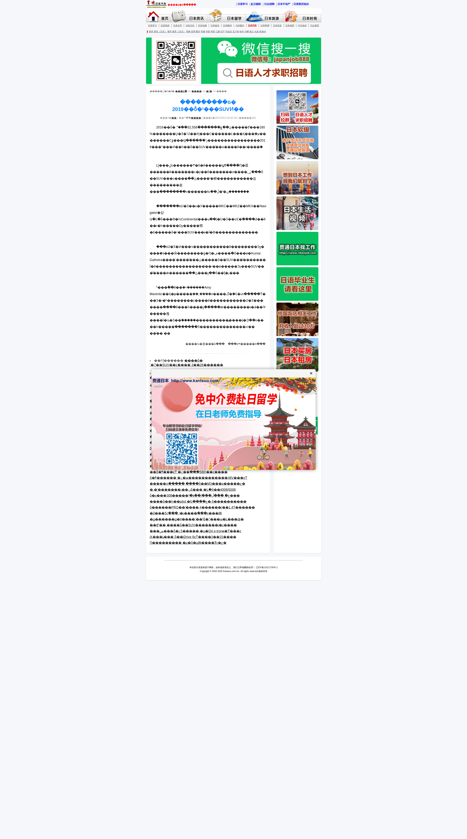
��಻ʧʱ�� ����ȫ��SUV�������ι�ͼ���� (193, 525)
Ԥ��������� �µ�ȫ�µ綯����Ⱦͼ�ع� (188, 543)
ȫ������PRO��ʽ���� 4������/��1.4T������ (202, 507)
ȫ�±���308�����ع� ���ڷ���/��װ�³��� (195, 495)
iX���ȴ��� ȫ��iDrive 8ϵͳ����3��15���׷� (193, 537)
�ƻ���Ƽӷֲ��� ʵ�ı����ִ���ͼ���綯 (186, 513)
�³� (209, 91)
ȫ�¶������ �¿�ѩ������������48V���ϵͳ (198, 478)
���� (196, 91)
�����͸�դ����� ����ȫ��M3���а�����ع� (197, 484)
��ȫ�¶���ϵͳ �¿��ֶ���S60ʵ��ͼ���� (189, 472)
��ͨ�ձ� (181, 91)
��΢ (174, 117)
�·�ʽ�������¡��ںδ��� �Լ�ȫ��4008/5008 (193, 490)
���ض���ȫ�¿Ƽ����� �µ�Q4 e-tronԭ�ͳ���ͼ (195, 531)
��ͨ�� (196, 117)
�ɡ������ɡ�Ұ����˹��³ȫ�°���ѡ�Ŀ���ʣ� (197, 519)
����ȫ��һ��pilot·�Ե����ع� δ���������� (198, 501)
